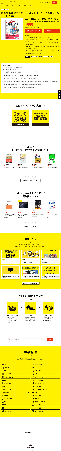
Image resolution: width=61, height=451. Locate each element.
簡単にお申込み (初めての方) (34, 31)
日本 (37, 56)
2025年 (32, 56)
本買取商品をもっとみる (30, 226)
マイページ (49, 2)
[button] (25, 176)
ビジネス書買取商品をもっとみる (30, 180)
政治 (51, 56)
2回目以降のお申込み (52, 31)
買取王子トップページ (30, 432)
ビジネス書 (6, 9)
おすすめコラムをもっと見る (30, 283)
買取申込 (54, 2)
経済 (48, 56)
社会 (44, 56)
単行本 (40, 56)
